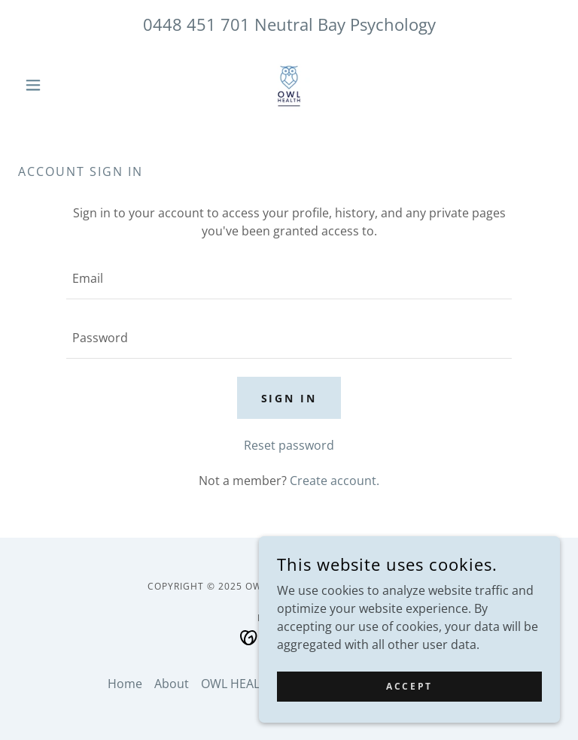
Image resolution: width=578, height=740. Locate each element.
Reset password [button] (289, 445)
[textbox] (289, 278)
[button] (58, 85)
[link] (289, 85)
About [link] (171, 683)
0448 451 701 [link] (196, 24)
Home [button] (125, 683)
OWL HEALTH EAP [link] (250, 683)
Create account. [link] (334, 480)
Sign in (289, 398)
